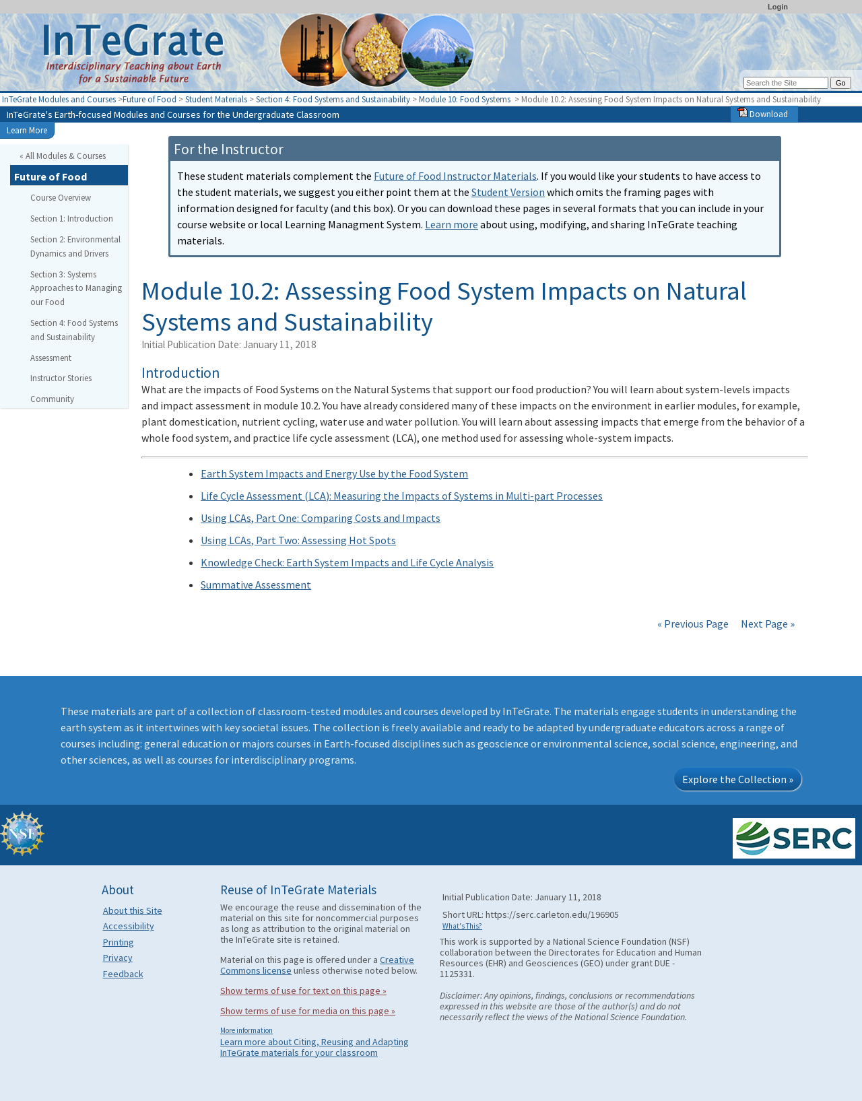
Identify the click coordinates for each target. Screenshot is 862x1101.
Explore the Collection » (737, 779)
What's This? (462, 926)
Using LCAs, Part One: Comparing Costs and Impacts (320, 518)
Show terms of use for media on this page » (307, 1011)
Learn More (27, 130)
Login (778, 7)
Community (52, 398)
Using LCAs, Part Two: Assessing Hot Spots (298, 540)
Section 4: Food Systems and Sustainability (333, 99)
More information (246, 1030)
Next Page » (767, 623)
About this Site (132, 910)
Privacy (118, 958)
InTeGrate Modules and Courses (59, 99)
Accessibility (128, 926)
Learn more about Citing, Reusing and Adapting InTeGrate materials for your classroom (314, 1047)
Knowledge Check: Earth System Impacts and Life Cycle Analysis (347, 562)
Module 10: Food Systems (465, 99)
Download (762, 113)
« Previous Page (693, 623)
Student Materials (216, 99)
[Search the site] (785, 83)
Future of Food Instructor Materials (455, 175)
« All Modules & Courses (63, 155)
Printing (118, 942)
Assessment (50, 357)
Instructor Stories (61, 377)
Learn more (451, 224)
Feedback (123, 974)
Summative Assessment (256, 584)
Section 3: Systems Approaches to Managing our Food (76, 288)
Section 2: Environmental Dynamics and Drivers (75, 246)
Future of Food (149, 99)
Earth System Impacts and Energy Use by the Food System (334, 473)
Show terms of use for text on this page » (303, 991)
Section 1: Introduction (71, 218)
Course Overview (60, 197)
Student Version (508, 192)
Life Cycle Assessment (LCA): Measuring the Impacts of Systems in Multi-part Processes (402, 495)
